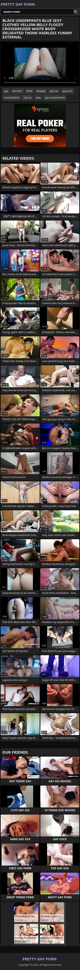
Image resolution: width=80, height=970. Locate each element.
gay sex (54, 91)
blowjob (41, 91)
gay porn (67, 91)
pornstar (17, 91)
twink (29, 91)
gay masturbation (55, 97)
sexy (38, 97)
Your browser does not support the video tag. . (40, 64)
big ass (28, 97)
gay (6, 91)
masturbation (11, 97)
